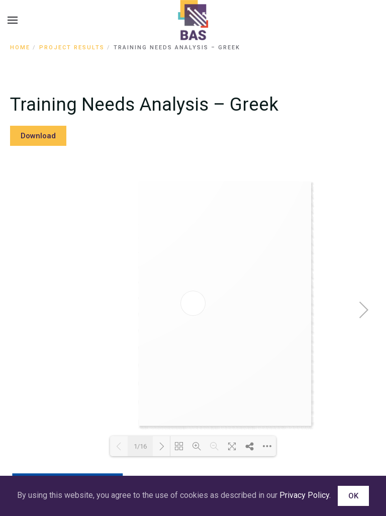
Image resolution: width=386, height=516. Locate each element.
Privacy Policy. (305, 495)
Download (38, 135)
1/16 (140, 446)
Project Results (72, 47)
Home (20, 47)
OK (353, 495)
